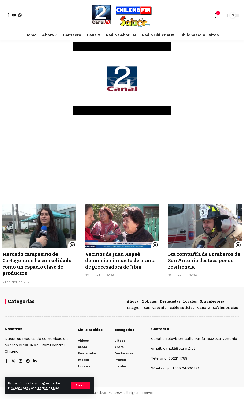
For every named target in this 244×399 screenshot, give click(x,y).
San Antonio (155, 308)
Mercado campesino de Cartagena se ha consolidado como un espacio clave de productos (38, 263)
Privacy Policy (19, 388)
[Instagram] (20, 361)
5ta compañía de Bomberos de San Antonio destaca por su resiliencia (202, 260)
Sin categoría (212, 301)
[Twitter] (13, 361)
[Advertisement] (122, 166)
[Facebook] (8, 15)
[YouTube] (14, 15)
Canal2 (203, 308)
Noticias (149, 301)
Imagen (134, 308)
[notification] (215, 15)
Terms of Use (48, 388)
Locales (190, 301)
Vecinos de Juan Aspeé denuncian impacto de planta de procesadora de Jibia (121, 260)
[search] (222, 15)
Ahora (132, 301)
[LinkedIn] (35, 361)
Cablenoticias (225, 308)
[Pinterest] (27, 361)
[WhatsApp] (20, 15)
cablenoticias (182, 308)
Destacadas (170, 301)
